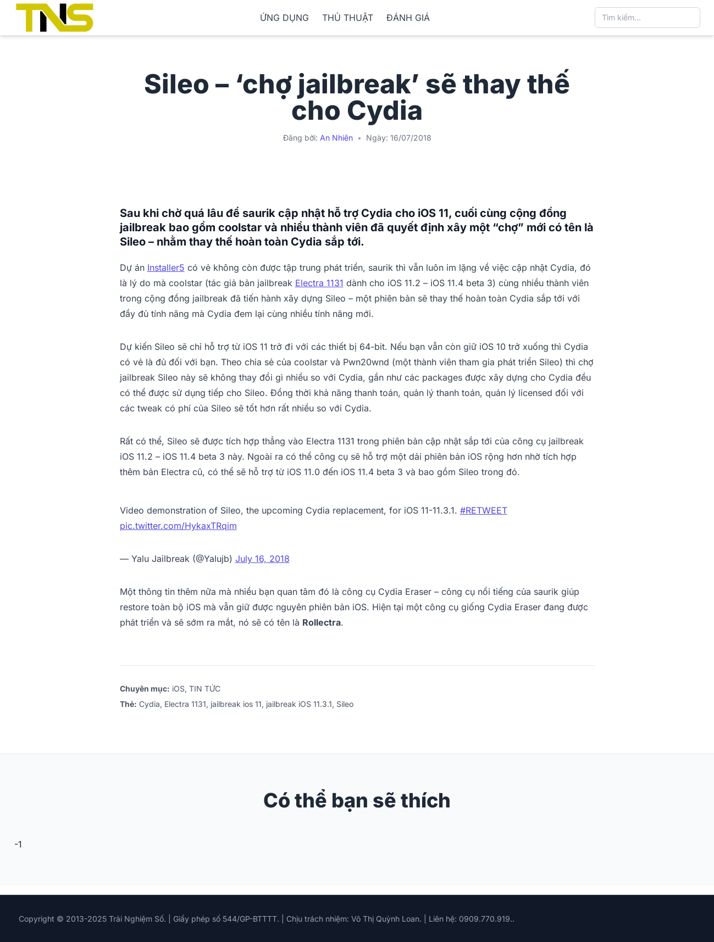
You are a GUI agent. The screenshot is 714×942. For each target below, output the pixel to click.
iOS (178, 688)
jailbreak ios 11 (236, 704)
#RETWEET (483, 510)
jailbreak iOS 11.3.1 (299, 704)
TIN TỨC (204, 688)
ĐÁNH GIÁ (408, 17)
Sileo (344, 704)
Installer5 (166, 267)
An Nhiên (336, 137)
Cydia (149, 704)
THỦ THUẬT (347, 17)
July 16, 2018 (262, 558)
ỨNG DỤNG (284, 17)
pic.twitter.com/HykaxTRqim (178, 525)
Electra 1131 (319, 282)
